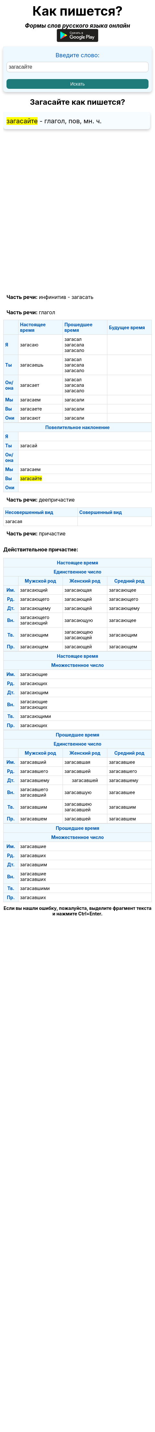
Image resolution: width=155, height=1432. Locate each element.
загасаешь (31, 365)
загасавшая (77, 762)
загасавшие (33, 846)
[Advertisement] (77, 212)
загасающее (122, 590)
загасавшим (33, 807)
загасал (73, 339)
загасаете (31, 409)
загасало (74, 350)
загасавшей (78, 771)
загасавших (33, 855)
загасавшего (34, 771)
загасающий (34, 590)
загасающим (34, 635)
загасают (30, 418)
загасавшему (35, 780)
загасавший (33, 762)
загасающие (34, 674)
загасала (74, 344)
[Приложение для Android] (77, 39)
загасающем (34, 646)
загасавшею (78, 804)
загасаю (29, 344)
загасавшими (35, 888)
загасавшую (78, 792)
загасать (82, 297)
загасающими (35, 716)
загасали (74, 399)
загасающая (78, 590)
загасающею (79, 632)
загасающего (34, 599)
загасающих (33, 683)
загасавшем (33, 818)
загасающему (35, 608)
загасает (29, 385)
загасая (13, 521)
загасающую (79, 620)
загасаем (30, 399)
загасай (28, 445)
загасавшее (122, 762)
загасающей (78, 599)
